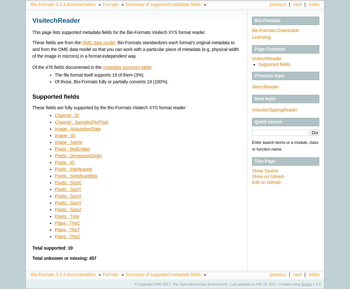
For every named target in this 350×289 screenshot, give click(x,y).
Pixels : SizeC (68, 182)
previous (278, 4)
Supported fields (274, 64)
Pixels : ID (64, 162)
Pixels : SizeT (68, 189)
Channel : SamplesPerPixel (81, 122)
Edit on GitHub (266, 182)
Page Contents (270, 49)
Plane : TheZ (67, 236)
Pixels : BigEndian (72, 149)
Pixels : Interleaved (73, 169)
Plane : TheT (67, 229)
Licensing (261, 37)
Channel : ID (67, 115)
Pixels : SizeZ (68, 209)
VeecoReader (265, 86)
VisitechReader (267, 58)
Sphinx (306, 284)
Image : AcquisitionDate (78, 128)
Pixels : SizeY (68, 202)
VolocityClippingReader (274, 109)
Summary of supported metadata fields (163, 4)
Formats (110, 4)
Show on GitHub (268, 176)
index (314, 4)
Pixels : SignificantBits (76, 175)
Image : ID (65, 135)
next (297, 4)
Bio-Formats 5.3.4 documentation (63, 4)
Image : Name (68, 142)
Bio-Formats (268, 20)
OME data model (98, 42)
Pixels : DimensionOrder (78, 155)
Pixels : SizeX (68, 196)
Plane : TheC (67, 223)
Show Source (265, 170)
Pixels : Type (67, 216)
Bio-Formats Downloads (275, 30)
